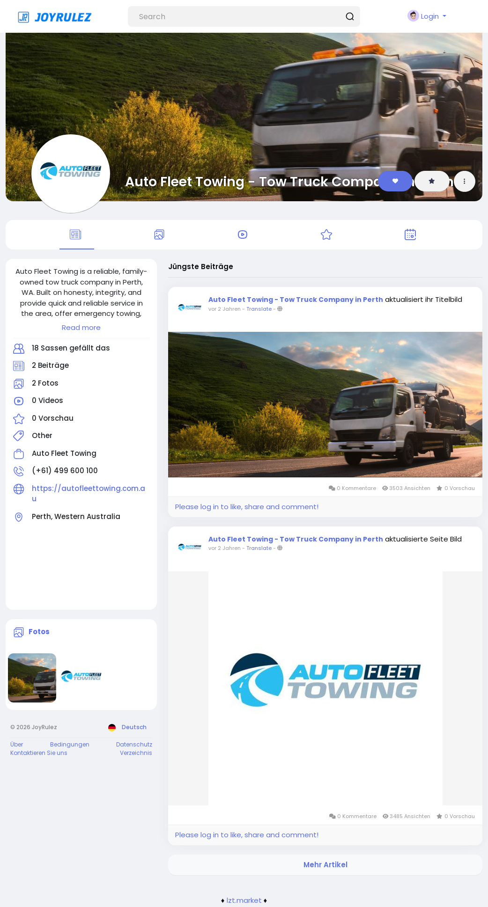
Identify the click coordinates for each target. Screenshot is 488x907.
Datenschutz (134, 746)
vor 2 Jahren (224, 310)
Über (16, 746)
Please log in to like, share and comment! (246, 508)
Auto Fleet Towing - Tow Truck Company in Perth (289, 181)
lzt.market (244, 901)
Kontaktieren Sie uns (38, 754)
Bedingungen (69, 746)
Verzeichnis (136, 754)
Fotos (39, 633)
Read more (81, 329)
